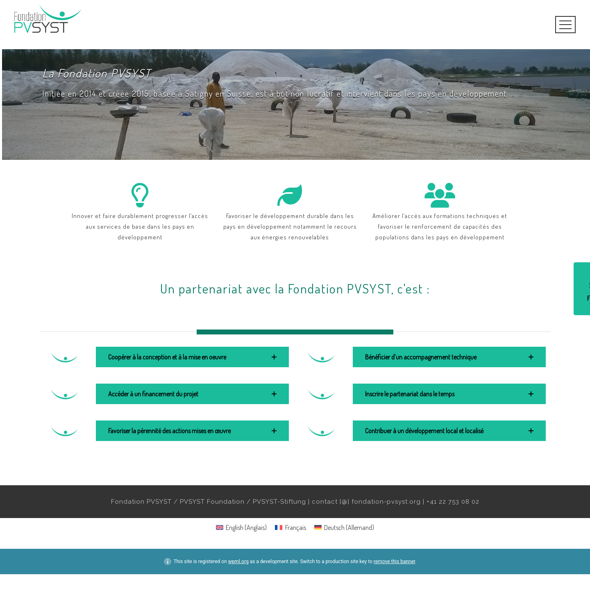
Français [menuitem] (295, 527)
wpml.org (238, 561)
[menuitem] (241, 527)
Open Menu (565, 24)
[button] (192, 357)
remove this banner (394, 561)
